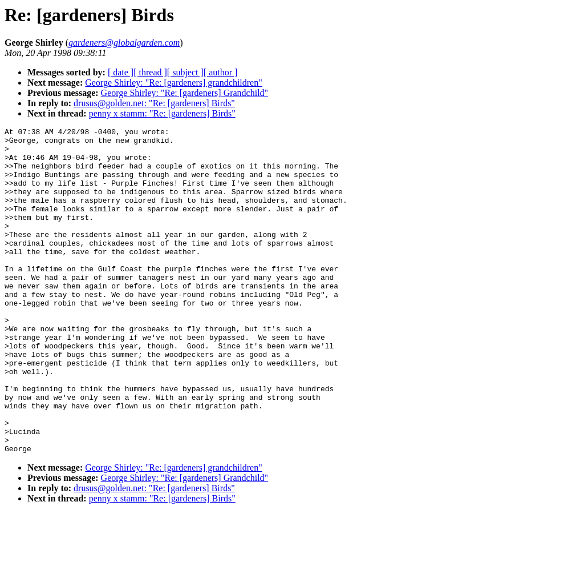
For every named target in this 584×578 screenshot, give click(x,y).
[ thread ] (150, 72)
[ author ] (221, 72)
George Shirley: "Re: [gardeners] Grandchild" (185, 93)
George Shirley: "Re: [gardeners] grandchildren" (173, 82)
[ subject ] (185, 72)
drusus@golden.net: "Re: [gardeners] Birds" (154, 103)
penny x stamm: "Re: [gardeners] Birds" (162, 113)
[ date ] (120, 72)
